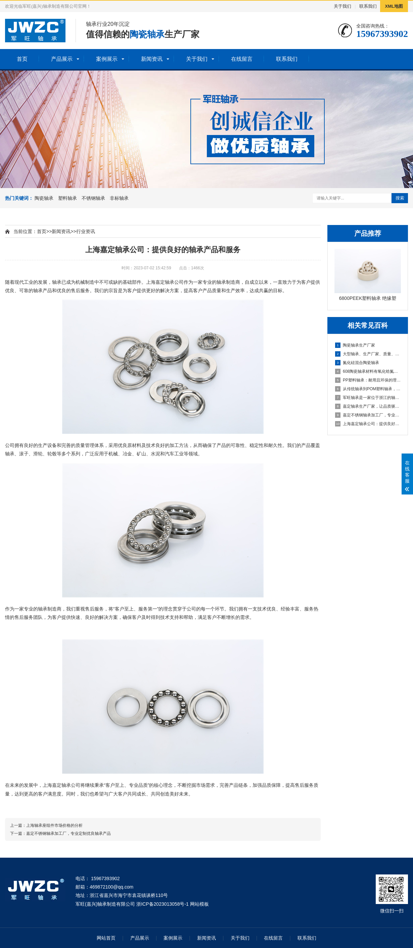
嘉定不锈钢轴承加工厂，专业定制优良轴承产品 (368, 415)
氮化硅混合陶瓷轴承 (357, 362)
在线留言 (242, 59)
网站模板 (199, 904)
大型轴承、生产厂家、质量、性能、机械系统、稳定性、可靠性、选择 (368, 354)
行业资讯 (85, 231)
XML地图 (394, 6)
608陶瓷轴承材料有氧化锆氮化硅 (368, 371)
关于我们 (342, 6)
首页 (22, 59)
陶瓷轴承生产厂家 (355, 345)
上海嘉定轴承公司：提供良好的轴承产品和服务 (368, 423)
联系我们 (368, 6)
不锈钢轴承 (93, 198)
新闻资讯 (152, 59)
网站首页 (106, 938)
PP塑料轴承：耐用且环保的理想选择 (368, 380)
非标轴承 (119, 198)
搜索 (400, 197)
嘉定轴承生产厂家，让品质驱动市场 (368, 406)
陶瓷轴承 (44, 198)
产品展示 (62, 59)
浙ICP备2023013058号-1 (162, 904)
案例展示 (107, 59)
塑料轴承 (67, 198)
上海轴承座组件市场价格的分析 (54, 825)
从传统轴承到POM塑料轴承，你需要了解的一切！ (368, 389)
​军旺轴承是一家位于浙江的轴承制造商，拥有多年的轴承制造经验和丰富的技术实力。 (368, 397)
